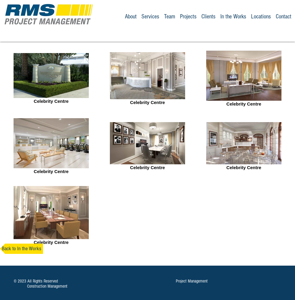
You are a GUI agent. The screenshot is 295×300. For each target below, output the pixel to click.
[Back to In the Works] (21, 249)
